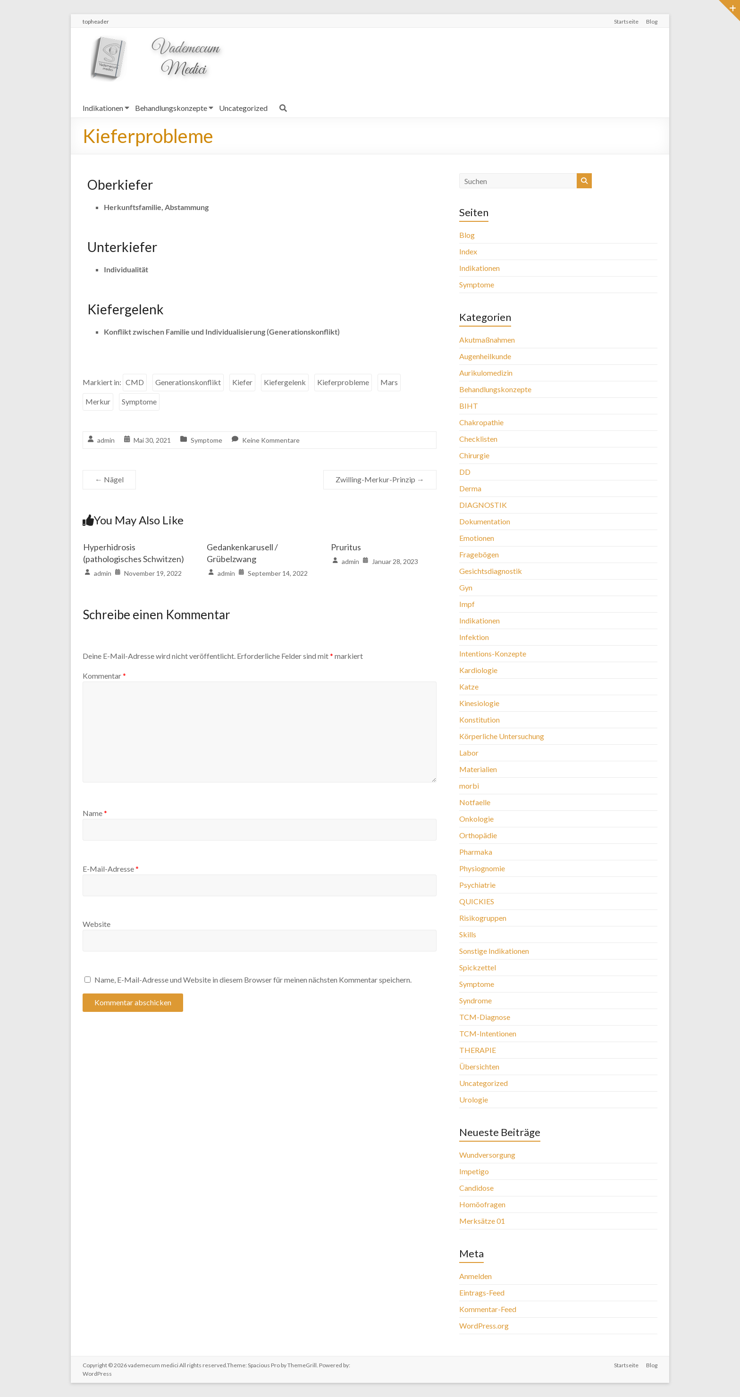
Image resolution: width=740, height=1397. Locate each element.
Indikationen (103, 107)
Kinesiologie (479, 702)
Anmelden (475, 1275)
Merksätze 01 (482, 1220)
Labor (469, 752)
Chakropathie (481, 422)
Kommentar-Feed (487, 1308)
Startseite (626, 21)
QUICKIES (476, 901)
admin (106, 440)
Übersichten (479, 1066)
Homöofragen (482, 1204)
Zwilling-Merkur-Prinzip (380, 479)
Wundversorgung (487, 1154)
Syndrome (475, 1000)
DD (465, 471)
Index (468, 251)
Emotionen (476, 537)
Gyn (465, 587)
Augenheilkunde (485, 356)
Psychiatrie (477, 884)
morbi (469, 785)
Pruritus (346, 547)
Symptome (139, 401)
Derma (470, 488)
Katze (469, 686)
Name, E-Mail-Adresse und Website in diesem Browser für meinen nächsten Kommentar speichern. (253, 979)
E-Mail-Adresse (111, 868)
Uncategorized (243, 107)
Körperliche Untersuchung (501, 736)
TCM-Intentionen (487, 1033)
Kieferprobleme (343, 382)
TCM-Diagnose (484, 1016)
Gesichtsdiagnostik (490, 570)
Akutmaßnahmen (487, 339)
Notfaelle (474, 802)
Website (96, 923)
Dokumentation (484, 521)
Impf (467, 603)
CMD (135, 382)
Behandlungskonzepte (171, 107)
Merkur (97, 401)
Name (95, 812)
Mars (389, 382)
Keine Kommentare (271, 440)
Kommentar (104, 675)
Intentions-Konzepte (492, 653)
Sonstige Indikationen (494, 950)
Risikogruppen (482, 917)
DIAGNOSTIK (483, 504)
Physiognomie (482, 868)
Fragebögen (479, 554)
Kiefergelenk (285, 382)
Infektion (474, 636)
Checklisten (478, 438)
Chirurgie (474, 455)
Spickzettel (477, 967)
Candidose (476, 1187)
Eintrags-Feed (482, 1292)
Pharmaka (475, 851)
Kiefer (242, 382)
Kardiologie (478, 669)
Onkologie (476, 818)
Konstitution (479, 719)
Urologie (473, 1099)
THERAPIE (477, 1049)
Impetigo (474, 1171)
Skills (467, 934)
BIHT (468, 405)
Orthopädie (478, 835)
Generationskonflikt (188, 382)
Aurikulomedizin (486, 372)
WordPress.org (484, 1325)
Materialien (478, 769)
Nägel (109, 479)
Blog (651, 21)
